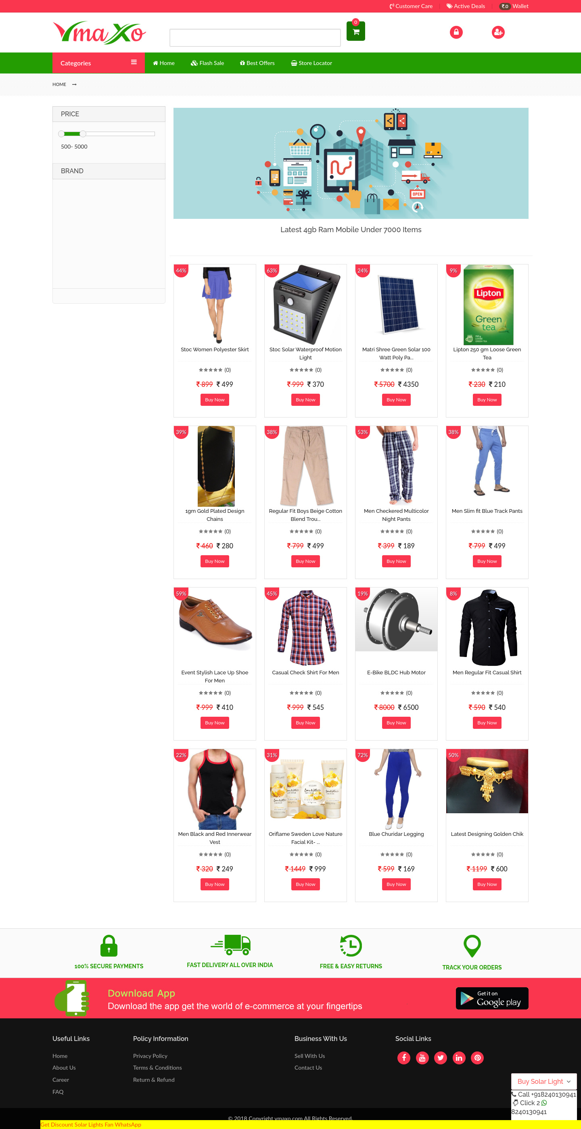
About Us (64, 1067)
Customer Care (411, 5)
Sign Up (509, 31)
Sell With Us (310, 1055)
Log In (465, 31)
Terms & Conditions (157, 1067)
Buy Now (214, 400)
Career (60, 1079)
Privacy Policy (150, 1055)
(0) (227, 369)
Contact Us (308, 1067)
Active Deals (466, 5)
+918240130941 (553, 1094)
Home (59, 1055)
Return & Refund (154, 1079)
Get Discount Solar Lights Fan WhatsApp (90, 1124)
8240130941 (529, 1112)
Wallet (514, 5)
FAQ (58, 1091)
